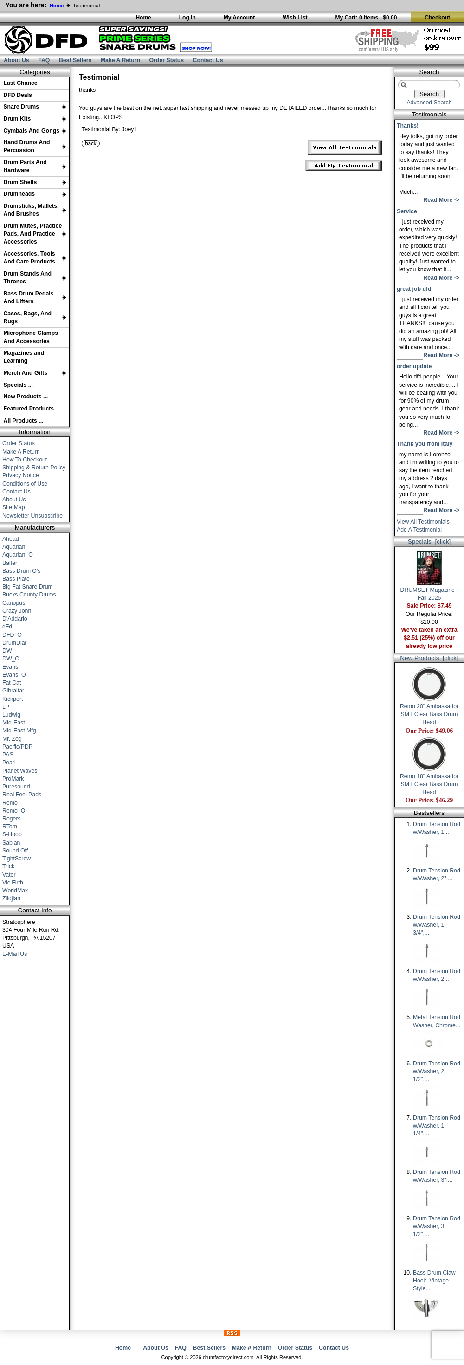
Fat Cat (11, 682)
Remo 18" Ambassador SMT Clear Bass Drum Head (429, 781)
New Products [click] (429, 657)
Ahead (10, 539)
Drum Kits (17, 118)
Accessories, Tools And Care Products (29, 257)
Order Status (166, 60)
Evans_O (14, 675)
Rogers (11, 818)
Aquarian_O (17, 554)
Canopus (13, 603)
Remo (10, 803)
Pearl (9, 762)
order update (414, 366)
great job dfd (414, 289)
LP (5, 707)
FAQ (44, 60)
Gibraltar (13, 690)
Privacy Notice (20, 475)
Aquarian (13, 547)
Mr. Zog (12, 739)
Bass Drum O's (21, 571)
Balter (9, 563)
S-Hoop (12, 834)
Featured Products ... (31, 408)
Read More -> (441, 200)
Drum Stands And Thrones (27, 277)
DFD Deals (17, 95)
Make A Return (120, 60)
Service (407, 211)
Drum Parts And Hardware (24, 166)
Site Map (13, 507)
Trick (8, 866)
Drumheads (19, 194)
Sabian (11, 843)
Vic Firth (12, 882)
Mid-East (13, 722)
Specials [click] (429, 541)
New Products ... (25, 396)
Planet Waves (20, 771)
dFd (7, 626)
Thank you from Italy (424, 444)
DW (7, 650)
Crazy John (16, 611)
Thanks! (408, 125)
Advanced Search (428, 102)
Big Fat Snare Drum (27, 586)
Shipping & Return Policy (33, 467)
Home (123, 1348)
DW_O (10, 658)
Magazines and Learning (23, 357)
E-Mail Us (14, 954)
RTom (9, 826)
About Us (16, 60)
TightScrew (16, 858)
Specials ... (18, 385)
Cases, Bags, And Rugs (27, 317)
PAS (7, 754)
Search (429, 72)
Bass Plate (16, 579)
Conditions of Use (24, 484)
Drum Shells (20, 182)
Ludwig (11, 714)
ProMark (13, 778)
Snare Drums (21, 106)
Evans (10, 667)
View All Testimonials (423, 522)
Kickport (12, 699)
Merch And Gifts (25, 373)
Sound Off (15, 850)
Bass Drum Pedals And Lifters (28, 297)
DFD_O (12, 635)
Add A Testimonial (419, 529)
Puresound (16, 786)
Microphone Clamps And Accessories (30, 337)
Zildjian (11, 898)
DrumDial (14, 643)
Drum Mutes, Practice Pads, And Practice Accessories (32, 234)
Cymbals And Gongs (31, 131)
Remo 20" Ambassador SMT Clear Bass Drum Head (429, 711)
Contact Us (208, 60)
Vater (9, 875)
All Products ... (23, 420)
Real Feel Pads (21, 794)
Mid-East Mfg (19, 730)
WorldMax (15, 890)
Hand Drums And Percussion (26, 146)
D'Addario (14, 618)
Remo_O (13, 810)
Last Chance (20, 83)
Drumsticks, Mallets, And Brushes (30, 210)
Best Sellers (75, 60)
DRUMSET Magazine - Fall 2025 (429, 591)
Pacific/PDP (17, 746)
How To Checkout (24, 459)
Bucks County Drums (29, 594)
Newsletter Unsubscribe (32, 516)
